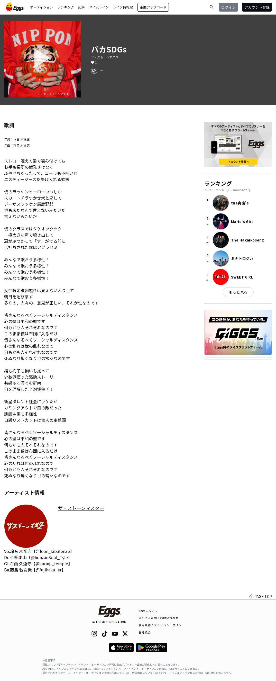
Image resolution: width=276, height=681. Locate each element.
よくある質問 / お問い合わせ (159, 618)
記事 (81, 7)
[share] (94, 71)
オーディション (41, 7)
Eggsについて (148, 610)
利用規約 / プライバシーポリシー (162, 625)
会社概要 (145, 632)
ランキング (65, 7)
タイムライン (99, 7)
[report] (101, 71)
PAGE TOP (260, 596)
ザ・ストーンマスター (106, 57)
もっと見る (238, 292)
